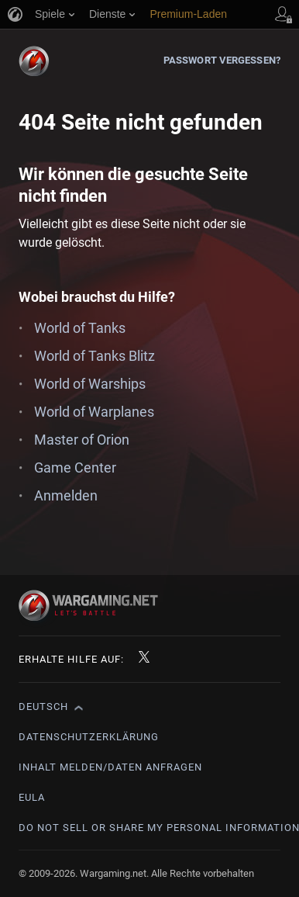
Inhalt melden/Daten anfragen (110, 767)
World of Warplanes (94, 411)
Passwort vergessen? (221, 60)
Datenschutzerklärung (89, 737)
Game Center (75, 467)
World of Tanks (79, 328)
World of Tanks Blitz (94, 356)
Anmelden (66, 495)
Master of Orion (81, 439)
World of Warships (90, 384)
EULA (32, 797)
